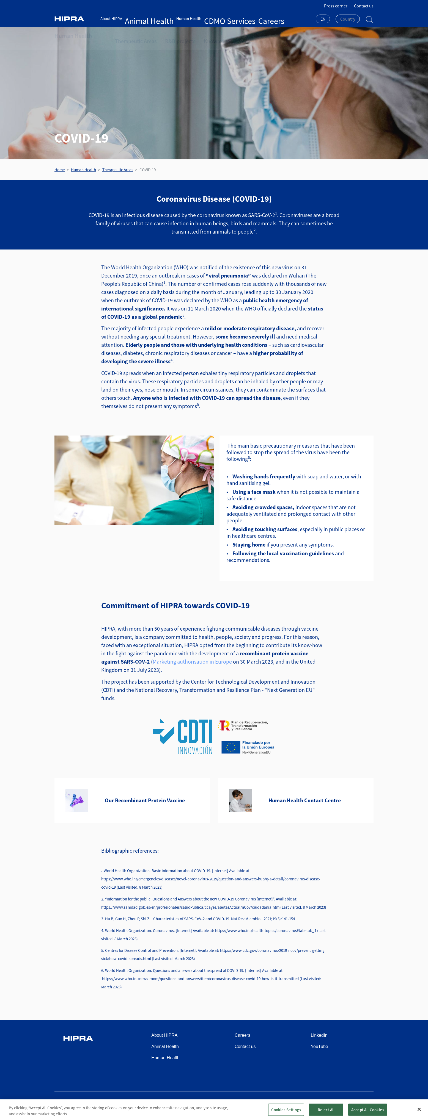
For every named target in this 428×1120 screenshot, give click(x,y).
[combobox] (323, 19)
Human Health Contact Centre (304, 800)
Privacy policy (291, 1104)
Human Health (164, 18)
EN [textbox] (322, 19)
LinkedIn (319, 1035)
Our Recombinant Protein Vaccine (145, 800)
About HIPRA (111, 18)
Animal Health (137, 18)
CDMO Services (192, 18)
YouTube (319, 1046)
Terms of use (262, 1104)
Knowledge (200, 35)
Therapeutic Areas (132, 35)
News (224, 35)
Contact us (364, 6)
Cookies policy (322, 1104)
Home (59, 169)
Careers (214, 18)
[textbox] (348, 19)
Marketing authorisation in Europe (192, 661)
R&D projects (169, 35)
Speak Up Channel (357, 1104)
